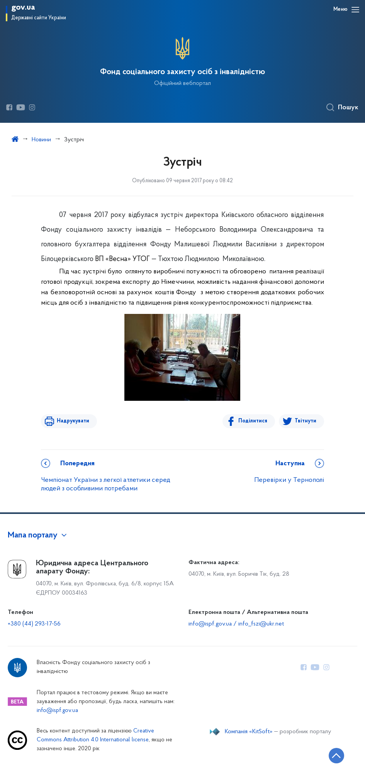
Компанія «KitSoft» (249, 732)
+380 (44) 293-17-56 (34, 624)
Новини (41, 140)
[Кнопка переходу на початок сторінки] (336, 755)
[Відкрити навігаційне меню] (355, 10)
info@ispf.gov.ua (57, 711)
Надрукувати (72, 421)
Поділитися (253, 421)
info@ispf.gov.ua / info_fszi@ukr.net (236, 624)
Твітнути (305, 421)
